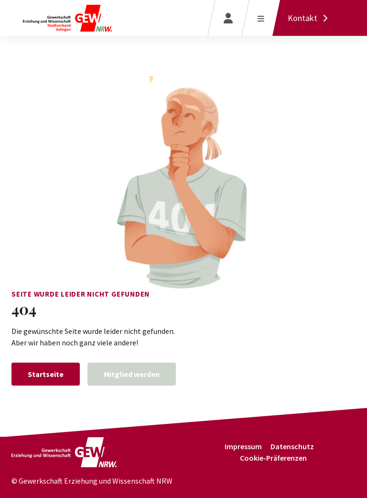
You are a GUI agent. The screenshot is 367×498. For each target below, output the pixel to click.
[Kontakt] (310, 18)
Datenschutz (292, 446)
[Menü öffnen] (260, 18)
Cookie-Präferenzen (273, 458)
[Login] (228, 18)
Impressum (243, 446)
